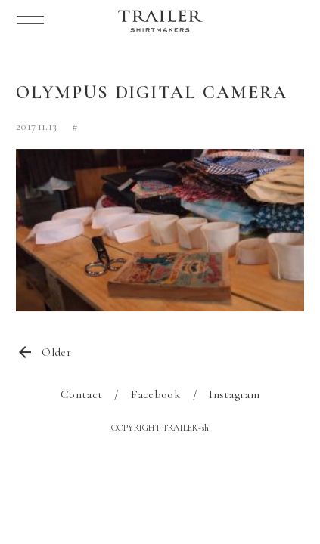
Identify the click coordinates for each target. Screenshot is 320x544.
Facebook (156, 394)
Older (56, 352)
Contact (81, 394)
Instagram (234, 394)
